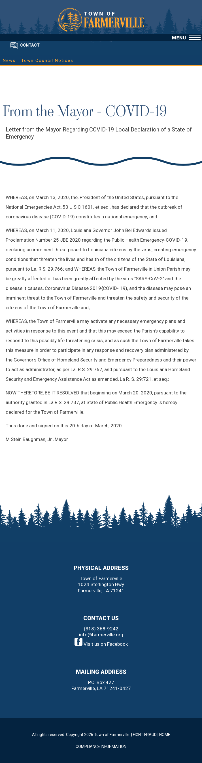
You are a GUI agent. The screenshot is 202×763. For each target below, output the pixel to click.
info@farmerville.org (101, 634)
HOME (164, 734)
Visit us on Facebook (101, 644)
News (9, 60)
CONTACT (30, 45)
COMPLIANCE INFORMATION (101, 746)
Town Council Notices (47, 60)
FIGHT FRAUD (145, 734)
